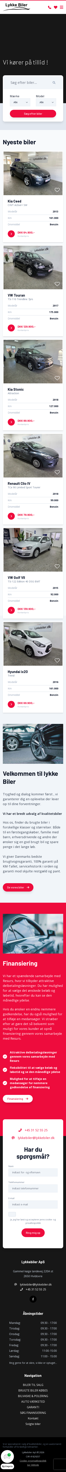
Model (40, 96)
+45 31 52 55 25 (33, 1130)
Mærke (14, 96)
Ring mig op (33, 1233)
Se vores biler (18, 887)
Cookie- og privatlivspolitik (33, 1460)
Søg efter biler (33, 113)
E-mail (11, 1198)
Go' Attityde (33, 1465)
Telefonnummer (16, 1182)
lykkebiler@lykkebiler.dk (33, 1138)
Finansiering (17, 1099)
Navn (11, 1166)
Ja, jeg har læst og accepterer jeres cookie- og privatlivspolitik (33, 1221)
